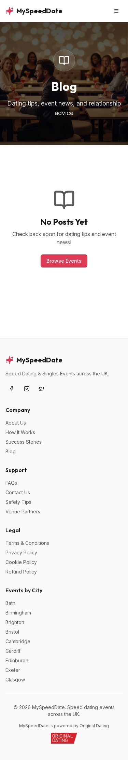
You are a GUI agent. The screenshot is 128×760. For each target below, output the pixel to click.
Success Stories (23, 442)
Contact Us (17, 492)
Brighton (14, 622)
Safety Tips (18, 502)
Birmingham (18, 613)
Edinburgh (16, 660)
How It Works (20, 432)
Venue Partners (22, 511)
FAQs (11, 483)
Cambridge (17, 641)
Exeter (12, 670)
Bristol (12, 632)
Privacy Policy (21, 552)
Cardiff (12, 651)
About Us (15, 423)
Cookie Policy (21, 562)
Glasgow (15, 679)
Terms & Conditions (27, 543)
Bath (10, 603)
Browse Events (64, 261)
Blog (10, 451)
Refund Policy (21, 572)
